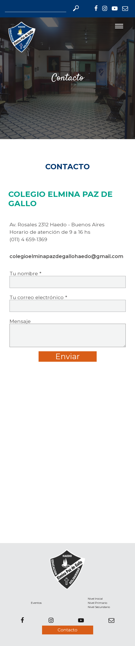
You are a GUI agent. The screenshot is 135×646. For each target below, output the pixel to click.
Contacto (67, 630)
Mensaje (68, 340)
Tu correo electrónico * (68, 302)
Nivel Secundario (99, 607)
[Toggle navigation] (119, 26)
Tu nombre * (68, 278)
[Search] (35, 8)
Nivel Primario (97, 602)
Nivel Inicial (95, 598)
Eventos (36, 602)
